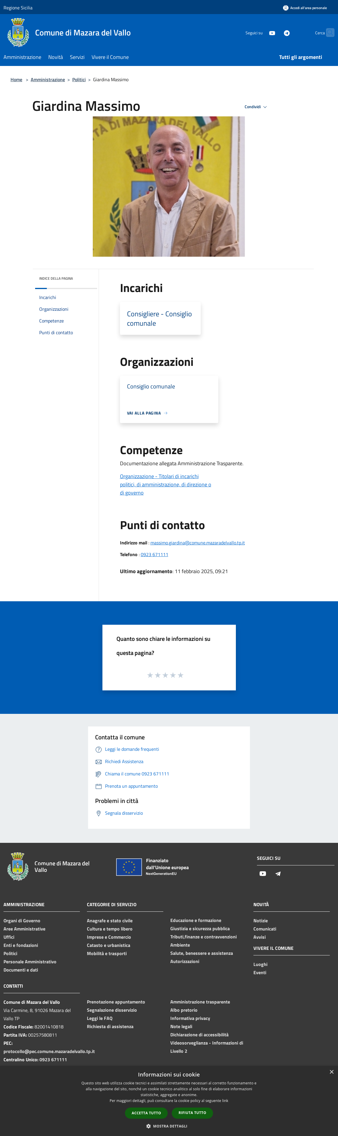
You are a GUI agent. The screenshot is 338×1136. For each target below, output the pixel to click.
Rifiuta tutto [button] (192, 1112)
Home (16, 79)
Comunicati (264, 928)
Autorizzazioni (184, 961)
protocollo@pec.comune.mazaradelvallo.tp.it (49, 1051)
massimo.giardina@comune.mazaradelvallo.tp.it (197, 542)
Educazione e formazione (195, 920)
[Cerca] (327, 33)
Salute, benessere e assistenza (201, 953)
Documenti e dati (21, 969)
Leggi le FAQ (99, 1018)
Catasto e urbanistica (108, 945)
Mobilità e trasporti (107, 953)
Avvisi (259, 936)
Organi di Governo (22, 920)
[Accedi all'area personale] (304, 8)
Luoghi (260, 964)
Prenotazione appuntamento (116, 1001)
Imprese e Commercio (109, 936)
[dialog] (169, 1101)
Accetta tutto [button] (146, 1112)
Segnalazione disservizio (112, 1009)
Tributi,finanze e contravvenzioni (203, 936)
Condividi (257, 107)
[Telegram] (275, 32)
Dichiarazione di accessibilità (199, 1034)
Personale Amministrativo (30, 961)
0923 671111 (154, 554)
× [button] (331, 1072)
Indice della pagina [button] (56, 278)
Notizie (260, 920)
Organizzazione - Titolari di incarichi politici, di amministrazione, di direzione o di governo (165, 484)
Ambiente (180, 944)
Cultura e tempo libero (110, 928)
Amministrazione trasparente (200, 1001)
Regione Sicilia (18, 7)
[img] (85, 277)
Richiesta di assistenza (110, 1026)
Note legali (181, 1026)
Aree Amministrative (24, 928)
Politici (79, 79)
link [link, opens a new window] (225, 1100)
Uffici (9, 936)
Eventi (259, 972)
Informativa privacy (190, 1018)
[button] (169, 1126)
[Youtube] (261, 32)
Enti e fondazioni (21, 945)
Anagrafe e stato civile (110, 920)
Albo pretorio (184, 1009)
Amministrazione (48, 79)
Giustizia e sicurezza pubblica (200, 928)
